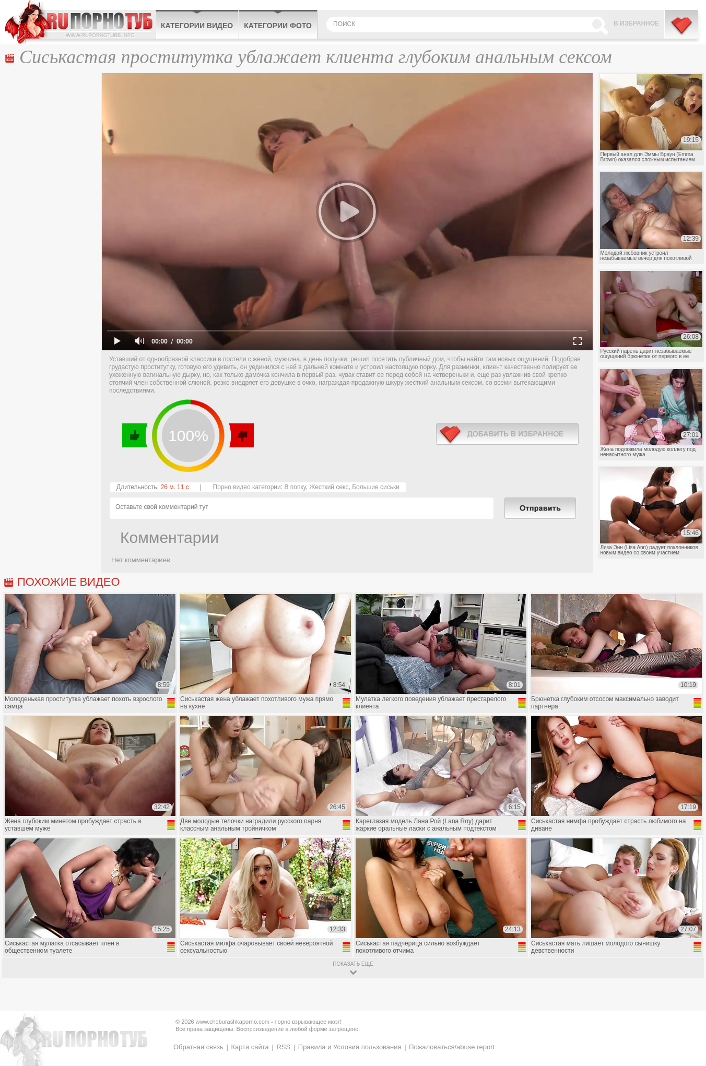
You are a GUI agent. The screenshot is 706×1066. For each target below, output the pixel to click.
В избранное (636, 23)
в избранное (507, 434)
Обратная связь (198, 1047)
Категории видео (197, 25)
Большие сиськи (375, 487)
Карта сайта (249, 1047)
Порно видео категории (247, 487)
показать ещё (353, 964)
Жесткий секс (328, 487)
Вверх (686, 1000)
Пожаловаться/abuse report (452, 1047)
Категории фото (278, 25)
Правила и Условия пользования (350, 1047)
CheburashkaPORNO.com (80, 22)
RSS (283, 1047)
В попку (294, 487)
